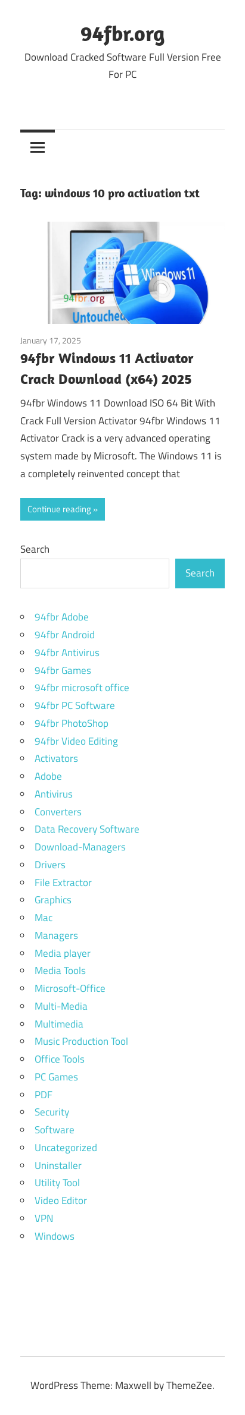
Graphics (53, 899)
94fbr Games (63, 670)
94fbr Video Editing (76, 741)
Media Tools (60, 970)
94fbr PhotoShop (71, 723)
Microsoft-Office (70, 988)
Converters (58, 812)
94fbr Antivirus (67, 652)
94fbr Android (65, 634)
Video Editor (61, 1200)
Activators (56, 758)
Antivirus (54, 794)
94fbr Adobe (62, 617)
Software (55, 1129)
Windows (55, 1236)
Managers (56, 935)
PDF (43, 1094)
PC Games (56, 1077)
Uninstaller (58, 1165)
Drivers (50, 864)
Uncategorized (66, 1147)
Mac (43, 917)
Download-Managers (80, 847)
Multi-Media (61, 1006)
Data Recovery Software (87, 829)
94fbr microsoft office (82, 687)
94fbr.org (122, 33)
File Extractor (63, 882)
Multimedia (59, 1024)
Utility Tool (57, 1182)
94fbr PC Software (75, 705)
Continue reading (59, 509)
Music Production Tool (81, 1041)
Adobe (48, 776)
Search (34, 549)
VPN (44, 1218)
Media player (63, 953)
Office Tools (60, 1059)
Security (52, 1112)
